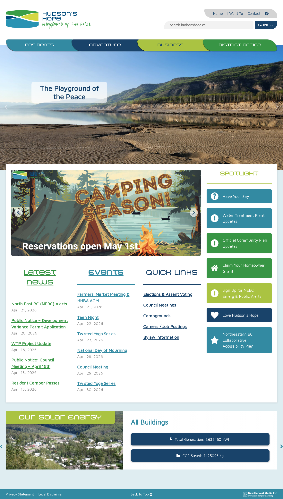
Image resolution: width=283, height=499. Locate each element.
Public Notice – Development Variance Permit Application (39, 323)
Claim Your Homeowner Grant (244, 268)
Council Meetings (159, 305)
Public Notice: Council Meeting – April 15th (32, 363)
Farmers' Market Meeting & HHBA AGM (103, 297)
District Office (240, 45)
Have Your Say (236, 196)
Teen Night (88, 317)
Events (106, 273)
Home (218, 13)
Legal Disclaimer (50, 494)
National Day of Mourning (102, 350)
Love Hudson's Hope (240, 315)
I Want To (235, 13)
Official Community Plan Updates (245, 243)
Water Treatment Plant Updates (244, 218)
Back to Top (140, 494)
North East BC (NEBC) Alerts (39, 303)
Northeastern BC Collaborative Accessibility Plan (238, 340)
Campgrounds (156, 315)
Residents (39, 45)
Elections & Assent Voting (167, 294)
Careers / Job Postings (165, 326)
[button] (6, 107)
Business (171, 45)
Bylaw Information (161, 337)
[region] (141, 446)
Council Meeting (92, 366)
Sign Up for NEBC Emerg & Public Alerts (242, 293)
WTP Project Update (31, 343)
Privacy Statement (20, 494)
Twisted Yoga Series (96, 333)
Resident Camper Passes (35, 382)
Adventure (105, 45)
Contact (254, 13)
